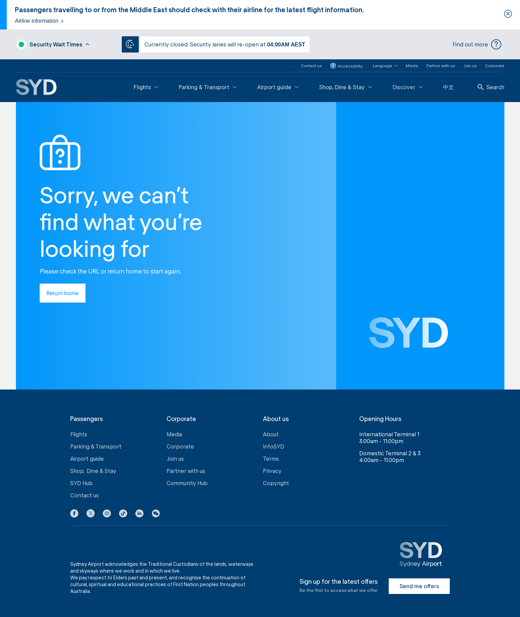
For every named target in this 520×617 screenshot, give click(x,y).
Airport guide (278, 87)
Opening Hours (380, 418)
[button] (381, 65)
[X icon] (90, 514)
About (271, 434)
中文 (448, 87)
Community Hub (187, 483)
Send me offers (419, 586)
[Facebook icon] (74, 514)
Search (491, 87)
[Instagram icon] (107, 514)
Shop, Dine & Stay (345, 87)
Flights (146, 87)
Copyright (276, 483)
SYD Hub (81, 483)
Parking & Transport (208, 87)
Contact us (311, 65)
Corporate (494, 65)
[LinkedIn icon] (139, 514)
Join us (470, 65)
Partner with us (440, 65)
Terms (271, 458)
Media (412, 65)
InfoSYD (273, 446)
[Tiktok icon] (123, 514)
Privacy (272, 470)
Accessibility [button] (346, 66)
